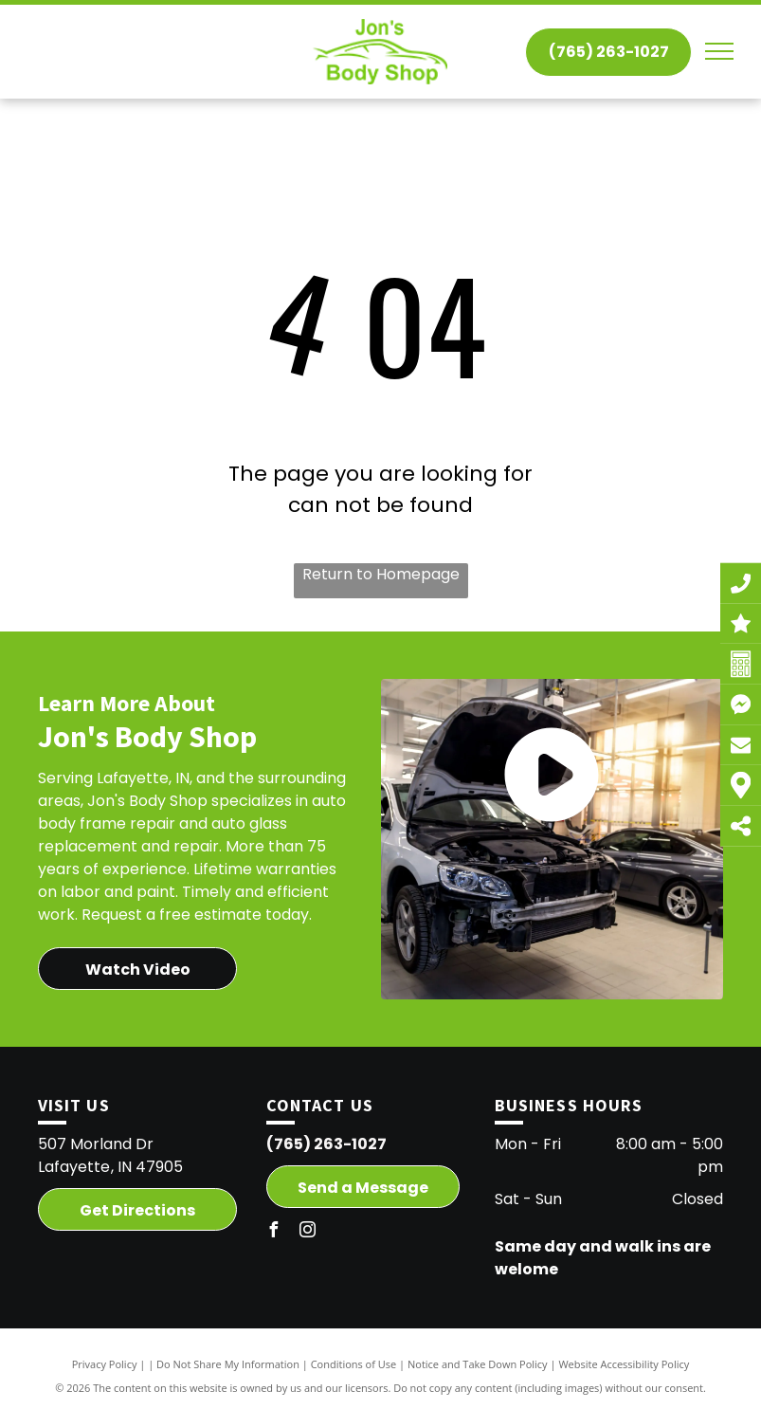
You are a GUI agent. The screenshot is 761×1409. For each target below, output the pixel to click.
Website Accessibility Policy (623, 1364)
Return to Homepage (381, 574)
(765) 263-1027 (326, 1144)
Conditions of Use (354, 1364)
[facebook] (274, 1232)
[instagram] (308, 1232)
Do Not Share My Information (227, 1364)
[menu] (719, 51)
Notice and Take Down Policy (478, 1364)
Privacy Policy (104, 1364)
